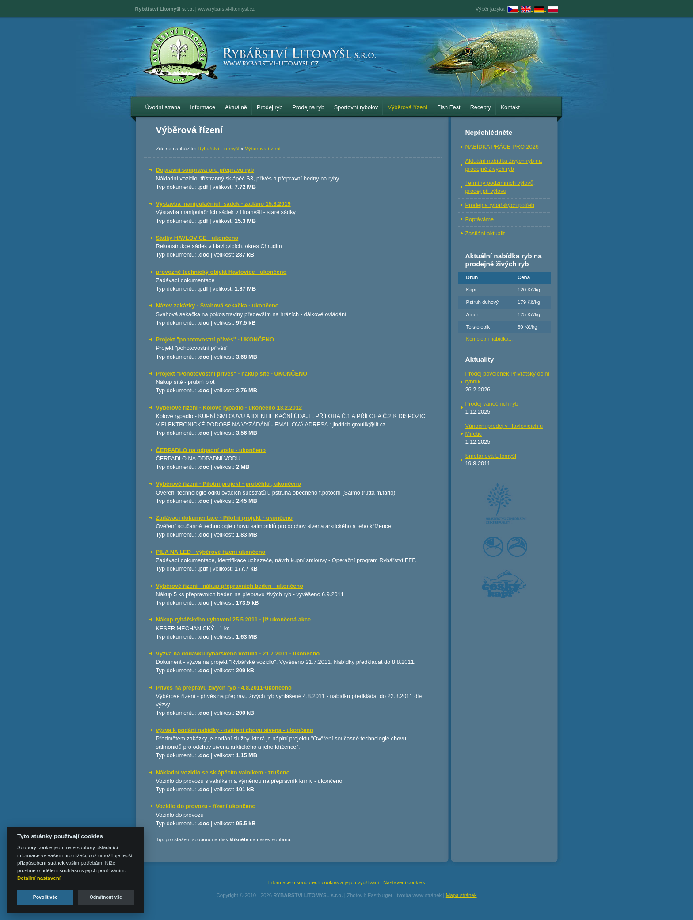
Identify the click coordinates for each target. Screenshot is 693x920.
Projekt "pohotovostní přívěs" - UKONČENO (215, 339)
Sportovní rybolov (356, 107)
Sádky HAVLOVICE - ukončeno (197, 237)
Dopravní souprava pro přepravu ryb (205, 169)
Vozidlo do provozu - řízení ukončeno (206, 806)
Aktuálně (236, 107)
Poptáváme (479, 219)
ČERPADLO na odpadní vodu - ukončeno (211, 450)
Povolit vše (45, 897)
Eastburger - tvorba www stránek (405, 895)
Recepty (480, 107)
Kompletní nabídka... (489, 338)
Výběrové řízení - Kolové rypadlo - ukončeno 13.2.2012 (229, 407)
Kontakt (510, 107)
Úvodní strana (163, 107)
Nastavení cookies (404, 882)
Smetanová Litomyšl (490, 455)
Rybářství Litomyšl (218, 148)
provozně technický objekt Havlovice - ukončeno (221, 271)
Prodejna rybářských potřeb (500, 205)
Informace (202, 107)
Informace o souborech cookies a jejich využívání (323, 882)
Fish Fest (449, 107)
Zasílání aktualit (485, 233)
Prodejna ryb (308, 107)
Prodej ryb (269, 107)
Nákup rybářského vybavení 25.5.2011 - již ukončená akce (233, 619)
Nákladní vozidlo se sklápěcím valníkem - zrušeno (223, 772)
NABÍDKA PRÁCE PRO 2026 (502, 146)
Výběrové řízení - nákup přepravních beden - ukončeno (230, 586)
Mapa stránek (461, 895)
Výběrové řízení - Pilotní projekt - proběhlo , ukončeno (228, 483)
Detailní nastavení (39, 878)
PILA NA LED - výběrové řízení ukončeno (211, 551)
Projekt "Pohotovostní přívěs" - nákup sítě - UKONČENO (232, 373)
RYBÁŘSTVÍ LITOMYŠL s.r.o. (308, 895)
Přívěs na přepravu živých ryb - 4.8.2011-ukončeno (224, 687)
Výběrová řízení (407, 107)
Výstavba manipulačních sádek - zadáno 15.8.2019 (223, 203)
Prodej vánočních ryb (491, 403)
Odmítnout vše (106, 897)
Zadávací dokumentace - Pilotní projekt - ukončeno (224, 517)
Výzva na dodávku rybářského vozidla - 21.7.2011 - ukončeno (238, 653)
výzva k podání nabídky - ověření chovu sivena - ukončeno (234, 730)
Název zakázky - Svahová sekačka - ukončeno (217, 305)
